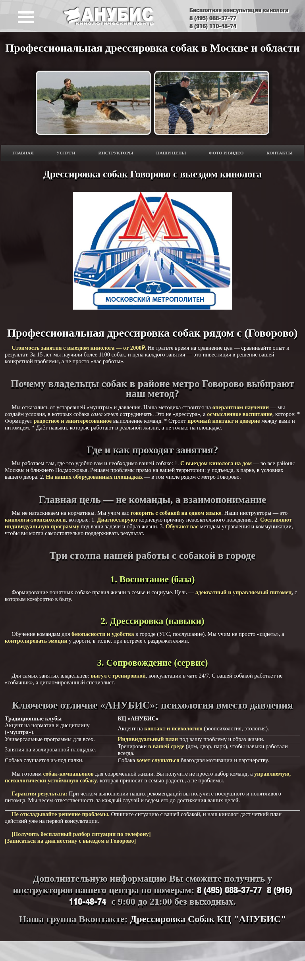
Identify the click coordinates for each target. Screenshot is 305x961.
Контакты (279, 152)
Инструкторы (115, 152)
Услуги (65, 152)
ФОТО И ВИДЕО (226, 152)
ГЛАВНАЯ (22, 152)
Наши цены (171, 152)
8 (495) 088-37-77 (212, 18)
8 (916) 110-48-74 (212, 26)
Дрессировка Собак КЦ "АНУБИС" (208, 919)
